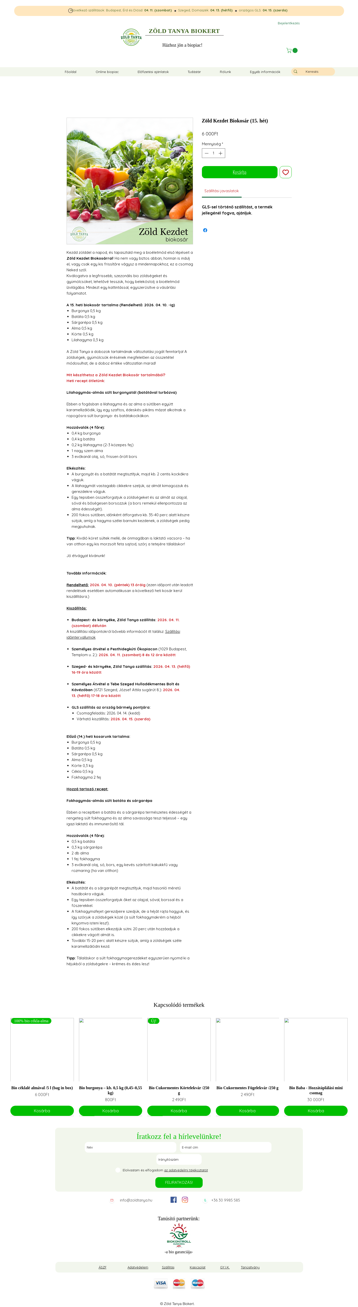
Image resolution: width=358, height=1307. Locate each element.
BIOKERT (205, 31)
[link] (221, 190)
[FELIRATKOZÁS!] (179, 1182)
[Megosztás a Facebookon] (205, 230)
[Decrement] (206, 153)
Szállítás (168, 1267)
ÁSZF (103, 1267)
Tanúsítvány (250, 1267)
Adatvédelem (138, 1267)
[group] (179, 1067)
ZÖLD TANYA (169, 31)
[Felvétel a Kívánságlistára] (286, 172)
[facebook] (174, 1200)
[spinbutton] (213, 153)
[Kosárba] (42, 1111)
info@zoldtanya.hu (136, 1200)
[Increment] (221, 153)
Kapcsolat (197, 1267)
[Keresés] (312, 71)
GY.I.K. (225, 1267)
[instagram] (185, 1200)
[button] (292, 50)
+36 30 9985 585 (225, 1200)
